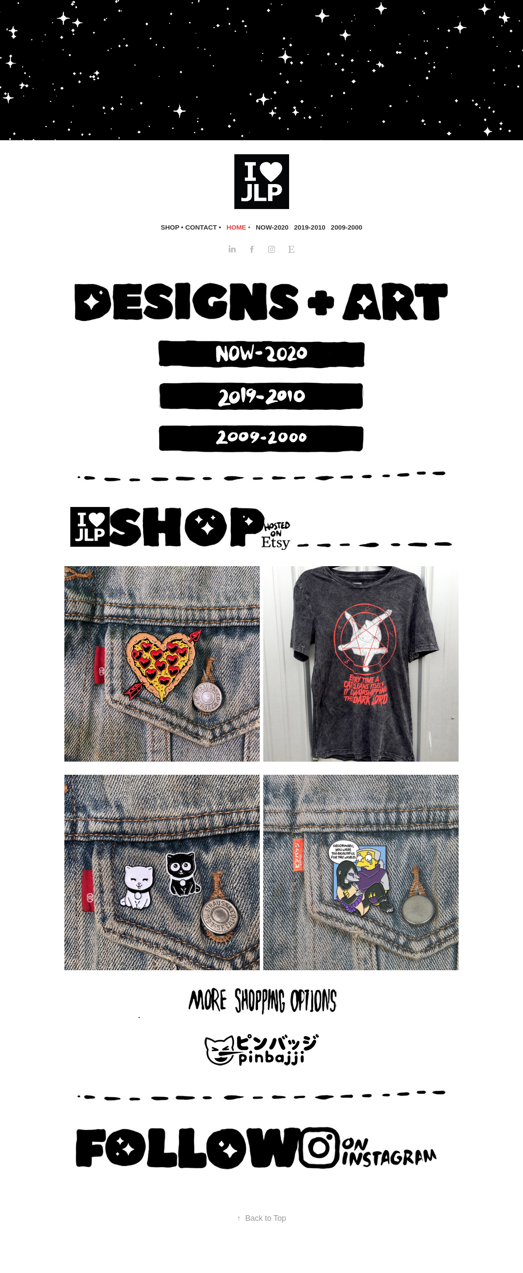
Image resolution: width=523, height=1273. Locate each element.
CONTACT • (203, 227)
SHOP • (172, 227)
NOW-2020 (272, 227)
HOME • (238, 227)
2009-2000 (346, 227)
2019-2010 (309, 227)
